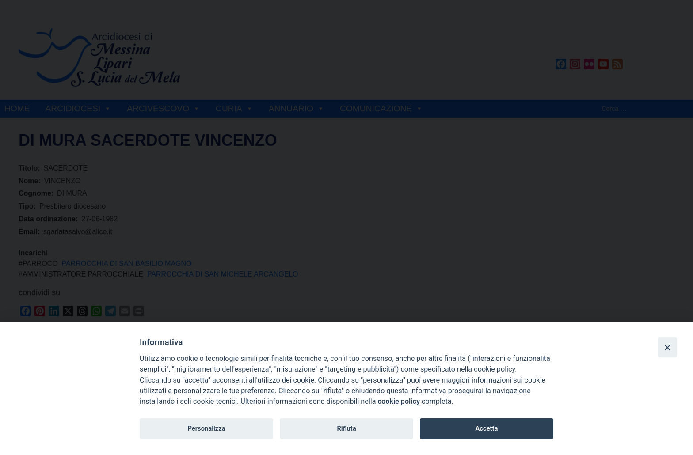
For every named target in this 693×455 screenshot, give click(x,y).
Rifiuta (346, 428)
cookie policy (399, 401)
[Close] (667, 347)
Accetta (486, 428)
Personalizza (206, 428)
